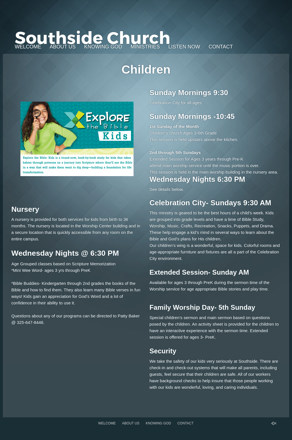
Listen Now (184, 47)
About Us (63, 47)
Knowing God (103, 47)
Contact (221, 47)
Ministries (145, 47)
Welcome (28, 47)
